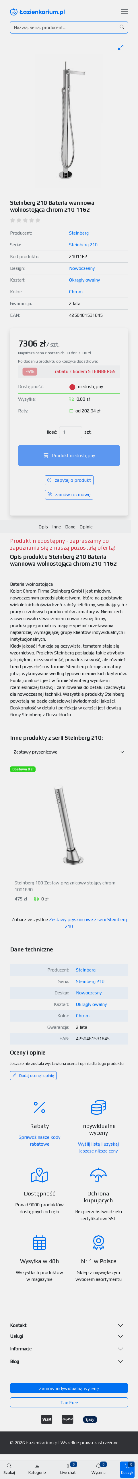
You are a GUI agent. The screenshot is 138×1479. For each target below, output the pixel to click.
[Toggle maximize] (121, 47)
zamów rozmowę (69, 494)
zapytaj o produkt (69, 480)
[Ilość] (70, 432)
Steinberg (79, 233)
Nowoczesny (82, 268)
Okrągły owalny (84, 280)
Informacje (21, 1349)
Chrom (76, 291)
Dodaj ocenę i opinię (33, 1075)
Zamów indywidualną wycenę (69, 1388)
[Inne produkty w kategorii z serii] (69, 752)
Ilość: (52, 432)
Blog (14, 1361)
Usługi (16, 1336)
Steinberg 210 (83, 244)
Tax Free (69, 1402)
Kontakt (18, 1325)
